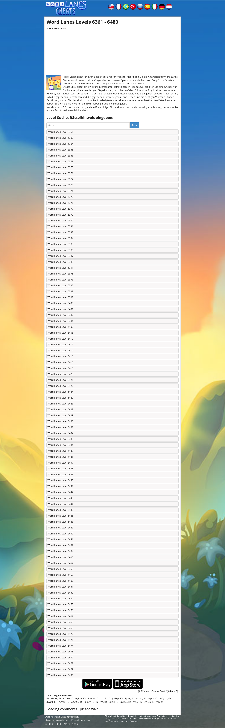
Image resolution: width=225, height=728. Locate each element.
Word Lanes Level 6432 (60, 433)
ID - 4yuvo (145, 702)
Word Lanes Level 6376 (60, 202)
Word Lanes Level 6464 (60, 598)
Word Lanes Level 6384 (60, 238)
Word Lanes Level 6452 (60, 545)
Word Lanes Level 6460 (60, 580)
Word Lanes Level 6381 (60, 226)
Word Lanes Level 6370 (60, 167)
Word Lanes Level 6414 (60, 350)
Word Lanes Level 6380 (60, 220)
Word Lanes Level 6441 (60, 486)
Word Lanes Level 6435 (60, 450)
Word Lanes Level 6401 (60, 309)
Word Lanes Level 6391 (60, 267)
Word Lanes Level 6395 (60, 273)
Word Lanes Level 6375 (60, 196)
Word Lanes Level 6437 (60, 462)
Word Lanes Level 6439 (60, 474)
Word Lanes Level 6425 (60, 397)
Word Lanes (71, 724)
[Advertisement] (112, 51)
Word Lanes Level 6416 (60, 356)
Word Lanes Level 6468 (60, 622)
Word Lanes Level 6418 (60, 362)
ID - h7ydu (59, 702)
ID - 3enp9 (88, 698)
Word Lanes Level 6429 (60, 415)
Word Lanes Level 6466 (60, 610)
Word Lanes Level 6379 (60, 214)
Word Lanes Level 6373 (60, 185)
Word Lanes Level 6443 (60, 498)
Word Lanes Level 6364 (60, 143)
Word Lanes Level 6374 (60, 191)
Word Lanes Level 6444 (60, 504)
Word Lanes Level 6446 (60, 515)
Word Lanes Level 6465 (60, 604)
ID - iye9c (133, 702)
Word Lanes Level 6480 (60, 675)
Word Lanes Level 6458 (60, 569)
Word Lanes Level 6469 (60, 628)
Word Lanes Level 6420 (60, 374)
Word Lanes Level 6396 (60, 279)
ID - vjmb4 (157, 702)
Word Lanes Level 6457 (60, 563)
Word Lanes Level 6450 (60, 533)
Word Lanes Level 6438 (60, 468)
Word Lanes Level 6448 (60, 521)
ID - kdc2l (109, 702)
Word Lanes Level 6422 (60, 386)
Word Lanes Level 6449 (60, 527)
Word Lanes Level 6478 (60, 663)
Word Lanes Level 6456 (60, 557)
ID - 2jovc (125, 698)
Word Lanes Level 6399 (60, 297)
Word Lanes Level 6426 (60, 403)
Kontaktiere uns (80, 720)
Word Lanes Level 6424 (60, 391)
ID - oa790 (72, 702)
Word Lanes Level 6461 (60, 586)
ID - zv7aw (64, 698)
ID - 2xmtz (85, 702)
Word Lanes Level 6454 (60, 551)
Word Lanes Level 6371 (60, 173)
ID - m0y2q (161, 698)
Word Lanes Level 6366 (60, 155)
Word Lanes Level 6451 (60, 539)
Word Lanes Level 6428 (60, 409)
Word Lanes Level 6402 (60, 315)
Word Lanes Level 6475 (60, 651)
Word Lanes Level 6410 (60, 338)
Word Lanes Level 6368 (60, 161)
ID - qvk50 (121, 702)
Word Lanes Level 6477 (60, 657)
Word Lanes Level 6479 (60, 669)
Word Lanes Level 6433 (60, 439)
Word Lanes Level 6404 (60, 321)
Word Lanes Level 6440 (60, 480)
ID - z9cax (51, 698)
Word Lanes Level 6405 (60, 326)
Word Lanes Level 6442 (60, 492)
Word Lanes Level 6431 (60, 427)
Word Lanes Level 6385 (60, 244)
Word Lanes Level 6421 (60, 380)
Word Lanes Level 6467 (60, 616)
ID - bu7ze (97, 702)
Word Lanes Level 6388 (60, 262)
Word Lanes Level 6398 (60, 291)
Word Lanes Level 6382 (60, 232)
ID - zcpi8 (149, 698)
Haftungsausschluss (57, 720)
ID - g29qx (113, 698)
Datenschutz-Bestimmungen (62, 716)
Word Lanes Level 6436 (60, 456)
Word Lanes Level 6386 (60, 250)
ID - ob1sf (137, 698)
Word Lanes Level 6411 (60, 344)
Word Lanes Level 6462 (60, 592)
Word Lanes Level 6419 (60, 368)
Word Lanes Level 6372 (60, 179)
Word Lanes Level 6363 (60, 137)
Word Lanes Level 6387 (60, 256)
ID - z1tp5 (101, 698)
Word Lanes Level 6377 (60, 208)
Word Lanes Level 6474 (60, 645)
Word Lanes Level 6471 (60, 639)
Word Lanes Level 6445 (60, 510)
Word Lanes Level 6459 (60, 574)
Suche (134, 125)
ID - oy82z (76, 698)
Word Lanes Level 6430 (60, 421)
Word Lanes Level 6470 (60, 634)
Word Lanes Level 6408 (60, 332)
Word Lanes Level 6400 (60, 303)
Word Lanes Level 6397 (60, 285)
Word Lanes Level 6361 (60, 132)
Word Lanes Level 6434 (60, 445)
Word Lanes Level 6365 (60, 149)
